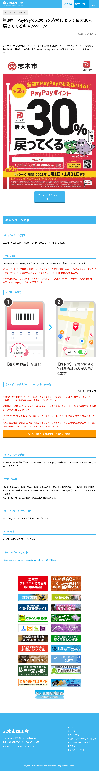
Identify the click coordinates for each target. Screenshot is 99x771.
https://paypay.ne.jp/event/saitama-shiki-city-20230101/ (29, 559)
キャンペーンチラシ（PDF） (49, 196)
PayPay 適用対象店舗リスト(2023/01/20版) (49, 434)
